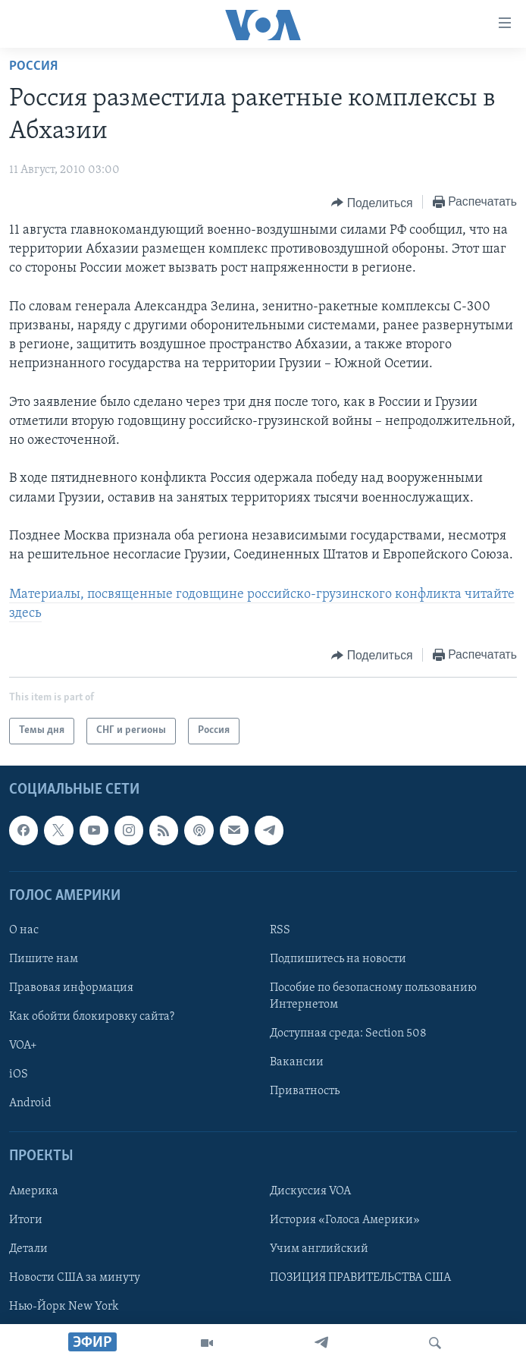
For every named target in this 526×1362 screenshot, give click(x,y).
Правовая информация (71, 988)
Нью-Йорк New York (63, 1307)
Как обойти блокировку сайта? (91, 1017)
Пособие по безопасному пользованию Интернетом (373, 996)
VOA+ (23, 1046)
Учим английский (319, 1248)
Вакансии (297, 1062)
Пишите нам (43, 959)
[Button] (371, 202)
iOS (18, 1074)
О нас (24, 930)
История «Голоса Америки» (345, 1219)
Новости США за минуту (74, 1277)
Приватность (305, 1091)
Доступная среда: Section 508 (348, 1033)
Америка (33, 1190)
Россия (33, 66)
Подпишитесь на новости (338, 959)
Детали (28, 1248)
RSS (280, 930)
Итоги (25, 1219)
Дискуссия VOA (310, 1190)
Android (30, 1103)
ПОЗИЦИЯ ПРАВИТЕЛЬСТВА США (360, 1277)
